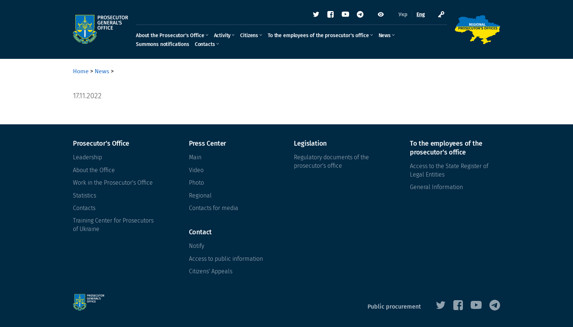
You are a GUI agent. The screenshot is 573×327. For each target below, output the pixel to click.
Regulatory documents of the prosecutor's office (331, 161)
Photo (196, 182)
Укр (402, 14)
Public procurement (394, 306)
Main (195, 157)
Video (196, 170)
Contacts (205, 44)
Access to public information (226, 258)
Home (81, 71)
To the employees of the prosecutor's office (318, 35)
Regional (200, 195)
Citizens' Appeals (210, 271)
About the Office (94, 170)
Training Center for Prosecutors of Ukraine (113, 224)
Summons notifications (162, 44)
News (385, 35)
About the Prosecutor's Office (170, 35)
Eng (420, 14)
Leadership (87, 157)
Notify (196, 245)
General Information (436, 187)
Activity (222, 35)
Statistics (84, 195)
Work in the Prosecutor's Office (113, 182)
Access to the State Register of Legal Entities (449, 170)
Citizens (249, 35)
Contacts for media (213, 208)
